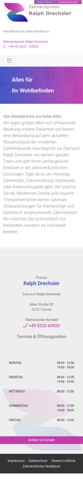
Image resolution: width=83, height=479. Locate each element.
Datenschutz (38, 461)
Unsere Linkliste (63, 461)
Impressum (16, 461)
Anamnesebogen (68, 2)
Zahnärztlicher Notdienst (41, 466)
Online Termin (45, 2)
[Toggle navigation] (9, 60)
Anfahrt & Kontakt (41, 440)
